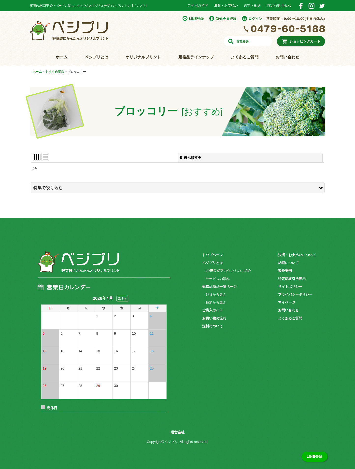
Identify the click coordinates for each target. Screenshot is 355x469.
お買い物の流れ (214, 318)
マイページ (286, 302)
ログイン (255, 19)
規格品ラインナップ (196, 57)
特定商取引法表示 (292, 279)
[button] (177, 187)
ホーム (62, 57)
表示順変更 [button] (190, 158)
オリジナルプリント (143, 57)
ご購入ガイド (212, 310)
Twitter (322, 6)
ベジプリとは (96, 57)
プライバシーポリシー (295, 294)
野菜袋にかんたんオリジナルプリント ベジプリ (69, 30)
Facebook (301, 6)
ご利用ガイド (197, 5)
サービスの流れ (218, 279)
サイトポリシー (290, 287)
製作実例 (285, 271)
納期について (288, 263)
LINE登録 (196, 19)
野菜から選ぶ (216, 294)
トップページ (212, 255)
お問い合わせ (287, 57)
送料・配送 (252, 5)
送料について (212, 326)
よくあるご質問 (244, 57)
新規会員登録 (226, 19)
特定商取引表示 (279, 5)
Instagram (311, 6)
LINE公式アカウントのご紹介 (228, 271)
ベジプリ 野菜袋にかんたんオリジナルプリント (77, 265)
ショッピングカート (304, 41)
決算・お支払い (226, 5)
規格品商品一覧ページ (219, 287)
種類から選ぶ (216, 302)
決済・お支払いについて (297, 255)
